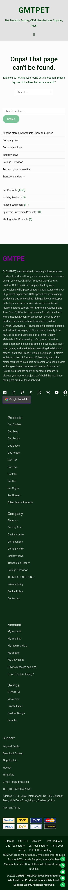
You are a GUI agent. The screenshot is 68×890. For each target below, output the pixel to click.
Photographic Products (15, 219)
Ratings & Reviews (13, 162)
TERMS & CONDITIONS (20, 577)
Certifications (15, 541)
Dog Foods (14, 438)
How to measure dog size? (22, 667)
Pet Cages (13, 488)
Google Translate (16, 399)
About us (13, 520)
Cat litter (12, 474)
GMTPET (34, 10)
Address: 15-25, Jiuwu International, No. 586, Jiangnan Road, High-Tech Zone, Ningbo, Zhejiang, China (33, 798)
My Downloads (16, 659)
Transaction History (14, 176)
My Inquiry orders (17, 645)
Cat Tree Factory (15, 845)
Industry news (10, 154)
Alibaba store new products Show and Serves (28, 133)
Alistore (36, 841)
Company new (11, 140)
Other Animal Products (20, 502)
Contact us (14, 598)
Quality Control (16, 534)
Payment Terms (11, 807)
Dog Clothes (14, 424)
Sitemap (9, 841)
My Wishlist (14, 638)
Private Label (15, 706)
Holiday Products (12, 197)
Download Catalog (13, 753)
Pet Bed (12, 481)
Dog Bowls (14, 445)
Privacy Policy (15, 584)
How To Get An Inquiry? (21, 674)
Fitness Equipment (13, 204)
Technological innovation (17, 169)
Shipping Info (10, 760)
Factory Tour (15, 527)
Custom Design (16, 713)
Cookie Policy (15, 591)
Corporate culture (12, 147)
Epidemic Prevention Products (19, 212)
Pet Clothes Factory (40, 850)
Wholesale (13, 699)
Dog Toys (13, 431)
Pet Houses (14, 495)
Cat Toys (12, 467)
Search (11, 119)
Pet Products (10, 190)
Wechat (7, 767)
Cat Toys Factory (38, 845)
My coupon (14, 652)
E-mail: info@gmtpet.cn (16, 781)
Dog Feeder (14, 452)
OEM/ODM (14, 691)
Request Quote (11, 746)
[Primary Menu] (34, 34)
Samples (12, 720)
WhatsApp (8, 774)
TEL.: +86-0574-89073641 (17, 789)
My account (14, 631)
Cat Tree (12, 459)
